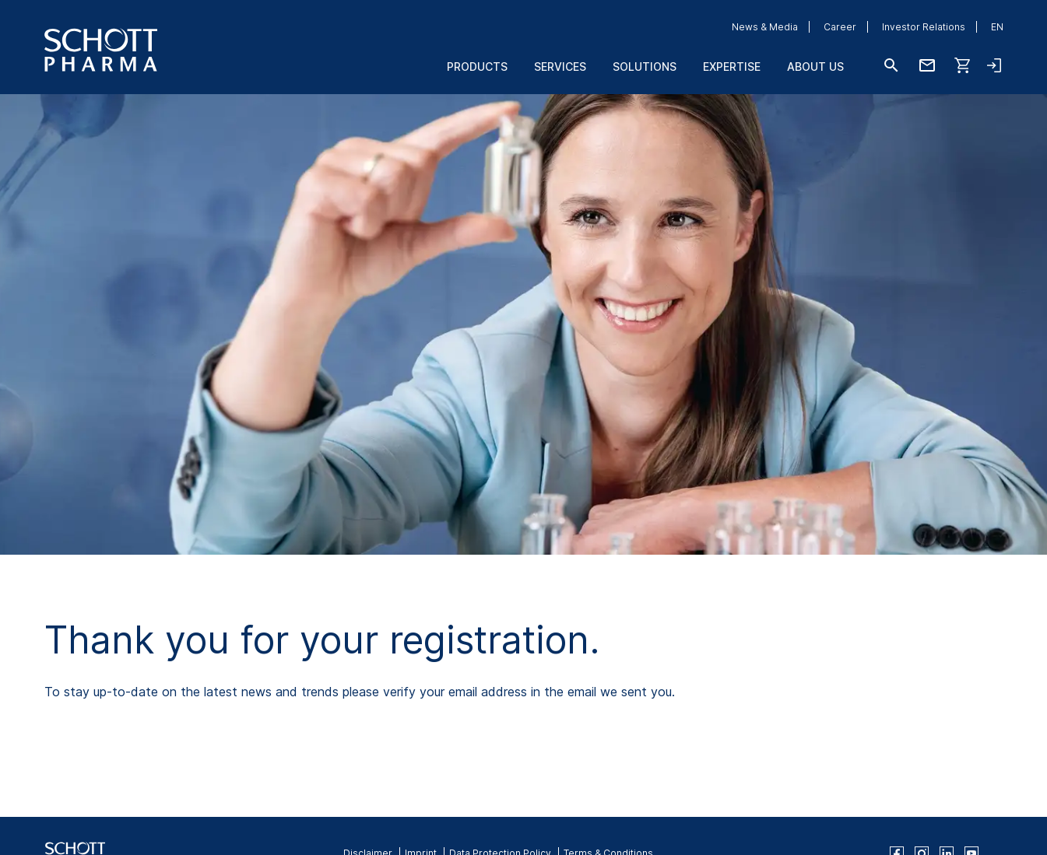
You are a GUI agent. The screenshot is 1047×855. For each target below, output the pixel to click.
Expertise (732, 66)
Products (477, 66)
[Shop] (963, 65)
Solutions (644, 66)
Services (560, 66)
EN (997, 27)
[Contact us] (927, 65)
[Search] (891, 65)
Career (840, 27)
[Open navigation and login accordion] (994, 65)
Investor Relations (923, 27)
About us (815, 66)
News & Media (765, 27)
